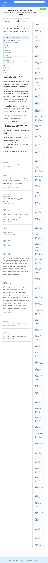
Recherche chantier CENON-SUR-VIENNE (38, 268)
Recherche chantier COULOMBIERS (38, 422)
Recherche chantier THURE (38, 161)
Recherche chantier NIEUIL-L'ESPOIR (38, 212)
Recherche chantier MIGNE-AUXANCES (38, 62)
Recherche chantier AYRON (38, 407)
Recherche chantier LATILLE (38, 320)
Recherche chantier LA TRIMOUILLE (37, 496)
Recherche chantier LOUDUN (38, 41)
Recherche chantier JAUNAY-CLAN (38, 68)
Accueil (14, 8)
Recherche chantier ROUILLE (38, 175)
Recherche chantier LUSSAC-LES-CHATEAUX (38, 196)
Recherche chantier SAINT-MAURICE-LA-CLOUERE (38, 386)
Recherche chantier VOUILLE (38, 115)
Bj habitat (13, 166)
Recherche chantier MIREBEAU (39, 223)
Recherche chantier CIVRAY (38, 156)
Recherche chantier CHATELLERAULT (38, 30)
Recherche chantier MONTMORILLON (38, 56)
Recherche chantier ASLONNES (39, 467)
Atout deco (14, 325)
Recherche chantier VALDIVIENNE (37, 185)
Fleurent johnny (15, 276)
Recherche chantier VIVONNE (38, 120)
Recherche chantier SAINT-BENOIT (38, 46)
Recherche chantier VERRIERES (39, 529)
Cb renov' (13, 234)
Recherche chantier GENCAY (38, 258)
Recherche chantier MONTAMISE (37, 131)
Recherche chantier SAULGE (38, 507)
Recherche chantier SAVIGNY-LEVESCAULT (38, 482)
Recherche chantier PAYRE (38, 472)
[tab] (16, 159)
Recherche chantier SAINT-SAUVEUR (38, 437)
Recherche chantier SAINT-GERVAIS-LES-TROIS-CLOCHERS (39, 363)
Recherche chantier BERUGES (38, 324)
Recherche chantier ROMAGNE (39, 524)
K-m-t (13, 338)
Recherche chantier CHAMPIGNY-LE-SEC (39, 432)
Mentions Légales (28, 560)
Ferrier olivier (14, 203)
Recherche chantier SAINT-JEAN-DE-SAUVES (39, 351)
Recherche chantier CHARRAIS (38, 533)
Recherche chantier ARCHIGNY (39, 491)
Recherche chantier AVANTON (38, 263)
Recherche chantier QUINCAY (38, 228)
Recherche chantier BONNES (38, 283)
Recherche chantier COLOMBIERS (37, 315)
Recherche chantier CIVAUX (38, 457)
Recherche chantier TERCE (38, 427)
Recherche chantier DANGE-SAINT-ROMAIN (38, 125)
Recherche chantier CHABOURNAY (38, 544)
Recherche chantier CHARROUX (39, 380)
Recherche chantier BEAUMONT (39, 273)
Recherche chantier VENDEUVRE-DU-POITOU (38, 146)
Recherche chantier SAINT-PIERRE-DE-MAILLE (38, 538)
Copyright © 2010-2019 (13, 560)
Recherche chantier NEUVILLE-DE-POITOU (39, 84)
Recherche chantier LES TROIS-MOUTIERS (39, 512)
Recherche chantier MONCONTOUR (38, 502)
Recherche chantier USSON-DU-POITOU (39, 357)
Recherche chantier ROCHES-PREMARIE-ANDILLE (39, 278)
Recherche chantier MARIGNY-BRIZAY (38, 443)
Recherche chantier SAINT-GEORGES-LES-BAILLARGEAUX (38, 104)
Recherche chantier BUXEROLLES (37, 36)
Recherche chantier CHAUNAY (38, 397)
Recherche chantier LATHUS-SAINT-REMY (38, 375)
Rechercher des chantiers (23, 8)
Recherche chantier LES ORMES (39, 292)
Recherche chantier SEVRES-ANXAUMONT (38, 249)
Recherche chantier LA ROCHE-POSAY (39, 297)
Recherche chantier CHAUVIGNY (39, 51)
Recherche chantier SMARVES (38, 207)
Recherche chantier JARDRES (38, 416)
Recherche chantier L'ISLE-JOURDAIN (38, 369)
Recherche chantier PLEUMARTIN (37, 392)
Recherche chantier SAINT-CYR (39, 487)
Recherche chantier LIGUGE (38, 136)
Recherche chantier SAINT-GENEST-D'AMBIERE (39, 402)
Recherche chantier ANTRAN (38, 448)
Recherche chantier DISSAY (38, 140)
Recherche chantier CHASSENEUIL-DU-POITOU (38, 90)
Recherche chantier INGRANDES (39, 254)
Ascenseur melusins (15, 247)
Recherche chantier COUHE (38, 244)
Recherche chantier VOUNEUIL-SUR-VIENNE (39, 239)
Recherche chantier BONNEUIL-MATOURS (39, 233)
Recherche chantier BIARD (38, 288)
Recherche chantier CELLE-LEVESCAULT (38, 335)
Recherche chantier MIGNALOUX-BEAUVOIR (37, 97)
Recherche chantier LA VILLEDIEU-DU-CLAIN (39, 309)
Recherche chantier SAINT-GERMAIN (38, 462)
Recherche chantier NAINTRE (38, 73)
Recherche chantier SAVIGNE (38, 346)
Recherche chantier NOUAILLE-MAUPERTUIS (39, 166)
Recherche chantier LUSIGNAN (39, 171)
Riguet (13, 221)
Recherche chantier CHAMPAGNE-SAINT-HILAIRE (39, 518)
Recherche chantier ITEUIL (38, 152)
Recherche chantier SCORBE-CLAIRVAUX (38, 191)
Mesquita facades (15, 187)
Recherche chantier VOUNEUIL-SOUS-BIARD (39, 78)
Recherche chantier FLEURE (38, 453)
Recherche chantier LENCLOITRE (37, 202)
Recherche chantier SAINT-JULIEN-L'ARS (38, 218)
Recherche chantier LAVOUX (38, 412)
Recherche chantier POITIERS (38, 25)
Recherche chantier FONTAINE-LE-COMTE (39, 110)
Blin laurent (14, 312)
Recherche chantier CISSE (38, 180)
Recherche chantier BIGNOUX (38, 476)
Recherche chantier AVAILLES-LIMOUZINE (38, 329)
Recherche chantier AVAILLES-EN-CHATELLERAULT (39, 303)
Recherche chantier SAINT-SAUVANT (38, 341)
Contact (35, 560)
